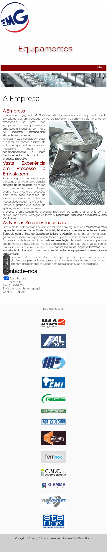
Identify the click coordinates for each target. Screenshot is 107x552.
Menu (101, 67)
